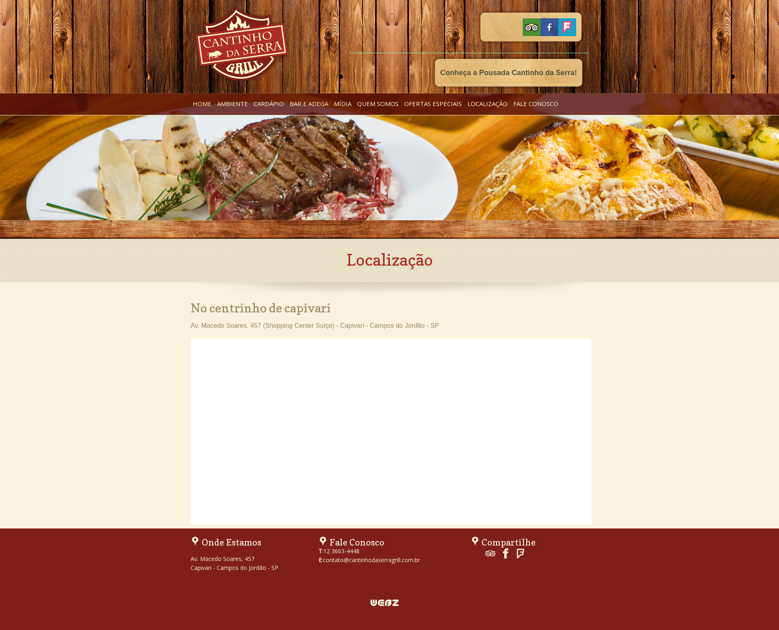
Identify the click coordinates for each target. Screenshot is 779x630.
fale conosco (535, 104)
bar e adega (309, 104)
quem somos (377, 104)
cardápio (269, 104)
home (202, 104)
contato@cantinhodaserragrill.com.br (371, 560)
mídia (342, 104)
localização (487, 104)
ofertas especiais (433, 104)
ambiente (232, 104)
